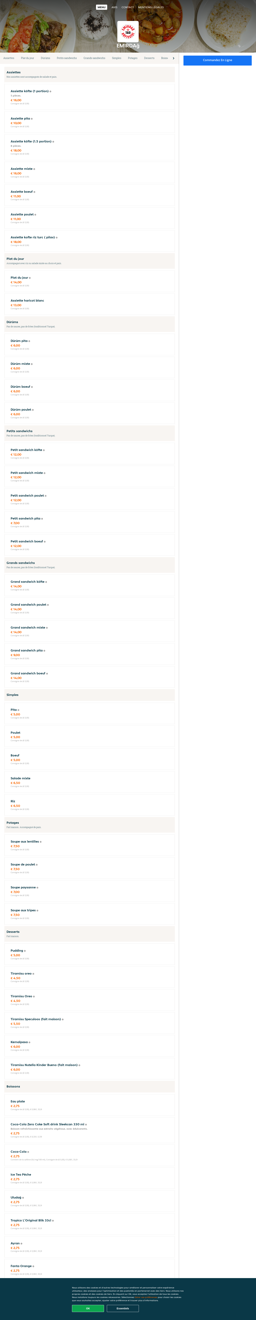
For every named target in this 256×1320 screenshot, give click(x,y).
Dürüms (45, 58)
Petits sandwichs (67, 58)
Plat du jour (27, 58)
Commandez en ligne (217, 60)
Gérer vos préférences (146, 1297)
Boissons (166, 58)
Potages (132, 58)
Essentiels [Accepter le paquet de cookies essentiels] (123, 1308)
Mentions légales (151, 7)
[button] (173, 58)
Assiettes (8, 58)
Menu (102, 7)
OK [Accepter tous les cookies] (88, 1308)
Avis (114, 7)
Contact (128, 7)
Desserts (149, 58)
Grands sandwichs (94, 58)
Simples (116, 58)
